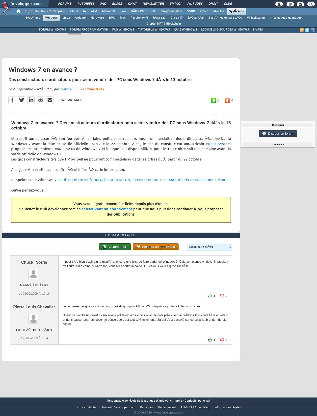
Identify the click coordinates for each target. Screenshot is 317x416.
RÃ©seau (159, 18)
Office (204, 11)
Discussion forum (277, 134)
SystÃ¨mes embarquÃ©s (225, 18)
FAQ (103, 4)
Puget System (218, 147)
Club (227, 4)
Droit (213, 4)
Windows (51, 18)
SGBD (191, 11)
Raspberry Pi (139, 18)
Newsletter (153, 4)
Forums (65, 4)
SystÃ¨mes (236, 11)
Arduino (80, 18)
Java (123, 11)
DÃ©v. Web (138, 11)
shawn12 (66, 92)
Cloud (74, 11)
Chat (132, 4)
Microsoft (108, 11)
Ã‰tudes (195, 4)
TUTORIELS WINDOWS (154, 30)
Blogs (117, 4)
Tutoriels (86, 4)
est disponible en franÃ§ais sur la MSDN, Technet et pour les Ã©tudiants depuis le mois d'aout (143, 183)
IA (84, 11)
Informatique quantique (286, 18)
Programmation (171, 11)
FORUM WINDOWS (52, 30)
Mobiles (218, 11)
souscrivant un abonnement (107, 212)
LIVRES (258, 30)
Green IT (176, 18)
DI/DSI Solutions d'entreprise (45, 11)
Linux (66, 18)
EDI (153, 11)
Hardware (97, 18)
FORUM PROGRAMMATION (89, 30)
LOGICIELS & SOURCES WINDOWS (225, 30)
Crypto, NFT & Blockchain (163, 24)
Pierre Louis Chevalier (34, 316)
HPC (112, 18)
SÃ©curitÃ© (195, 18)
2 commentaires (92, 93)
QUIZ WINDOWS (185, 30)
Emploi (175, 4)
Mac (123, 18)
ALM (94, 11)
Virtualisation (256, 18)
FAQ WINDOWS (123, 30)
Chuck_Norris (34, 272)
